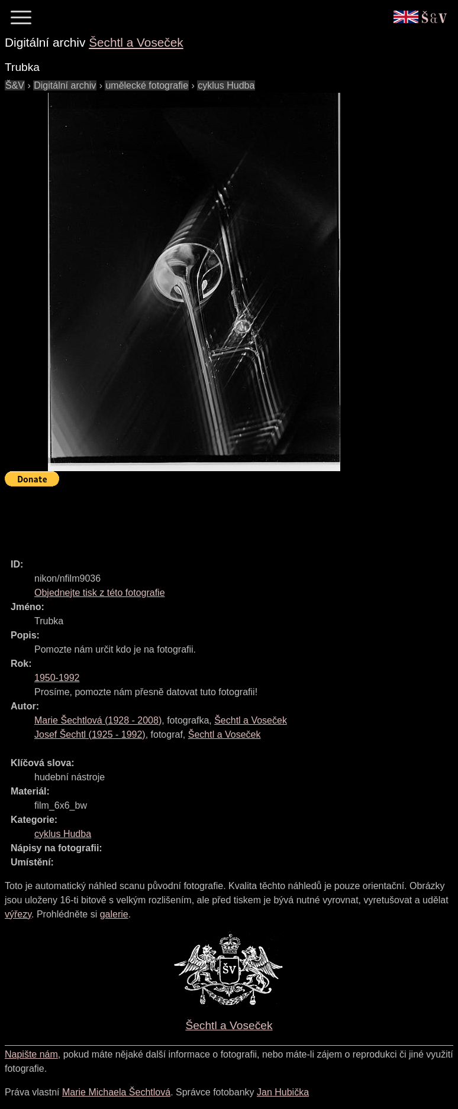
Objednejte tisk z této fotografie (99, 593)
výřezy (18, 914)
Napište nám (31, 1054)
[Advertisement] (220, 517)
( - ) (98, 720)
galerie (114, 914)
